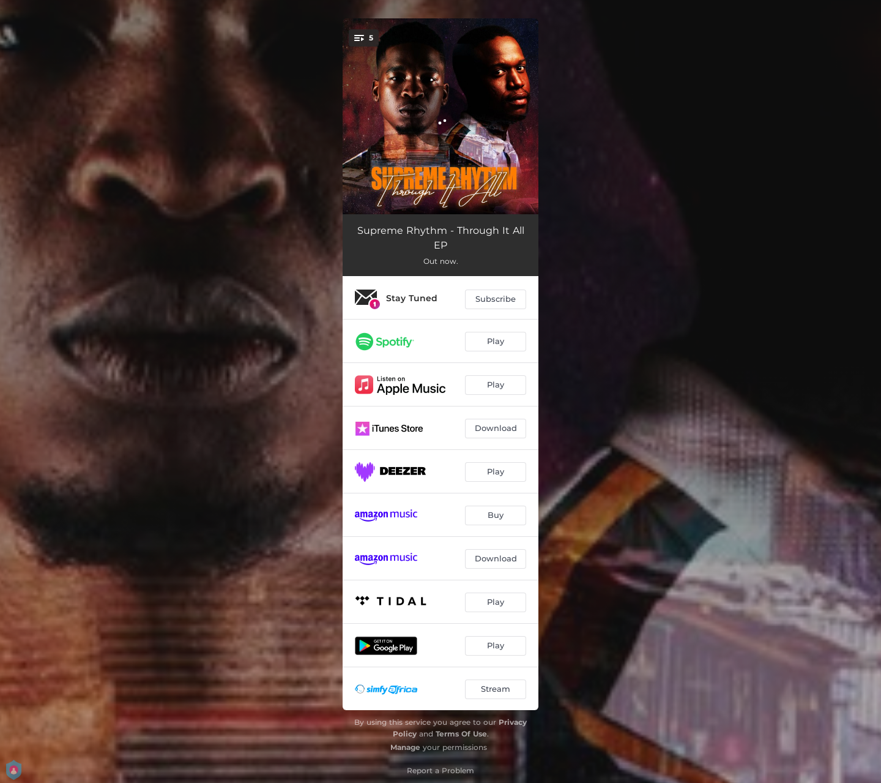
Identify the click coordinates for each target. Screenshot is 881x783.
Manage (405, 747)
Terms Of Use (461, 733)
